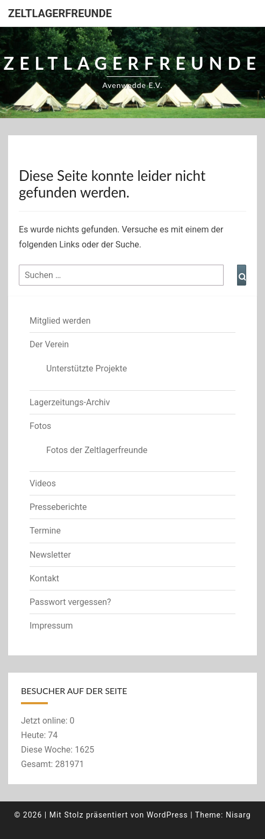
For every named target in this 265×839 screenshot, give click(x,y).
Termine (45, 531)
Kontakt (44, 578)
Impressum (51, 626)
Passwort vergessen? (70, 602)
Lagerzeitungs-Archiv (70, 402)
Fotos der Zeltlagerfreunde (96, 450)
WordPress (167, 815)
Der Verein (49, 344)
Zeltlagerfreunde (60, 13)
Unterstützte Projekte (86, 368)
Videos (43, 483)
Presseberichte (58, 507)
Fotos (40, 426)
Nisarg (238, 815)
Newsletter (50, 555)
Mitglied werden (60, 321)
